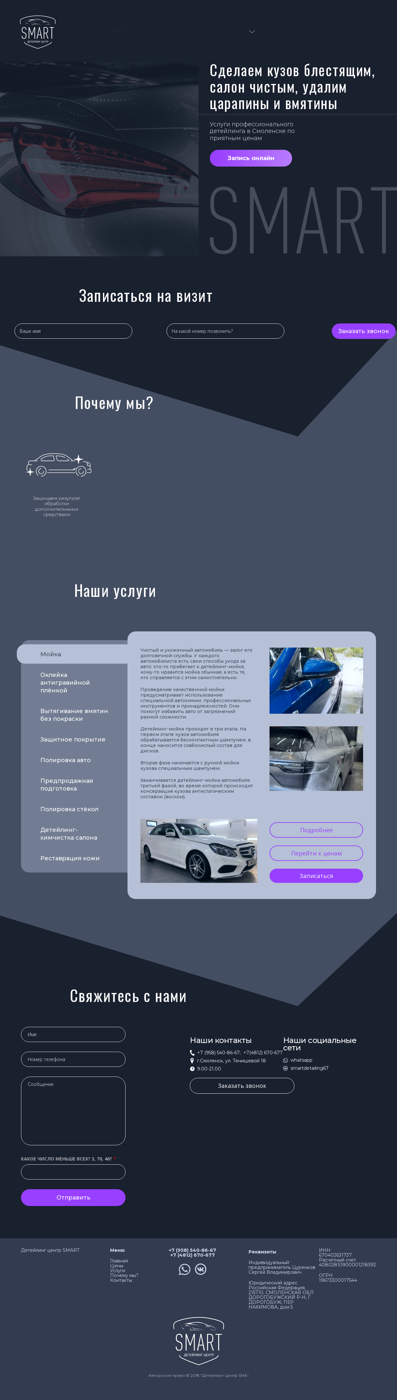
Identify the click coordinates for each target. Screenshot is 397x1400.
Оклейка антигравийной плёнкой (65, 682)
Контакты (121, 1280)
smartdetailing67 (309, 1068)
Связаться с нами (333, 31)
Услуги (235, 31)
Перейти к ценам (316, 853)
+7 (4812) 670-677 (192, 1255)
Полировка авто (65, 760)
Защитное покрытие (73, 739)
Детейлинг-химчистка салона (68, 833)
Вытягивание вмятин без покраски (74, 715)
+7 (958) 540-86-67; (219, 1053)
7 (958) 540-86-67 (115, 31)
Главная (181, 31)
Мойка (66, 655)
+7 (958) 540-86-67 (192, 1250)
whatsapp (301, 1060)
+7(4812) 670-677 (262, 1053)
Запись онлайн (251, 158)
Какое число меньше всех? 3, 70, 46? (68, 1159)
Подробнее (316, 830)
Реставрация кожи (70, 858)
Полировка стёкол (69, 809)
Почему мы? (281, 31)
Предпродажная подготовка (66, 784)
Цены (209, 31)
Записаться (316, 876)
